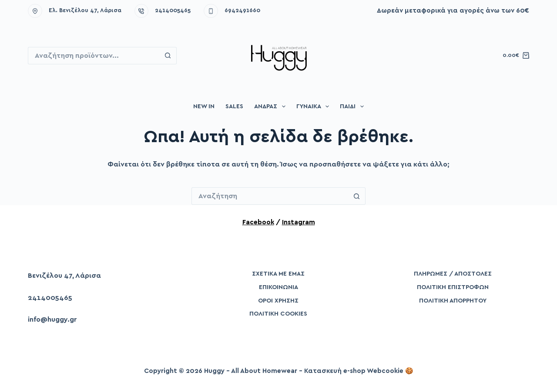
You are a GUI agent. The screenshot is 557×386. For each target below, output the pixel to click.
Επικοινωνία (278, 287)
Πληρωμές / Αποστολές (453, 274)
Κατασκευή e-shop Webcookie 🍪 (358, 371)
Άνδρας (271, 106)
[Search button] (168, 55)
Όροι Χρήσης (278, 301)
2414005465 (173, 10)
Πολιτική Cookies (278, 314)
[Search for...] (93, 55)
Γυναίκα (314, 106)
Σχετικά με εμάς (278, 274)
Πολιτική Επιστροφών (453, 287)
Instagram (298, 222)
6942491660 (242, 10)
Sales (234, 106)
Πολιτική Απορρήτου (453, 301)
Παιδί (353, 106)
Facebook (258, 222)
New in (204, 106)
